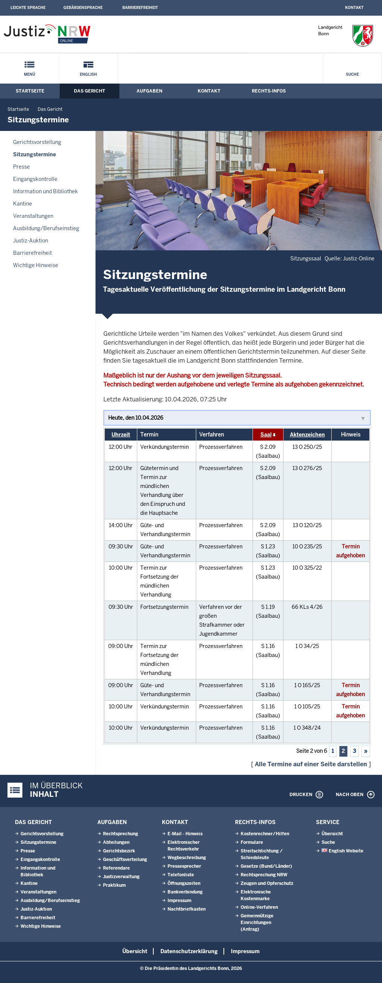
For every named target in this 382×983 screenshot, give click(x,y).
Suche (352, 74)
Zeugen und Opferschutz (267, 883)
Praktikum (114, 885)
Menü (29, 74)
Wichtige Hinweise (35, 265)
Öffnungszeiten (183, 883)
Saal (266, 434)
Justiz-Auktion (30, 240)
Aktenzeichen (307, 434)
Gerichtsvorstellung (37, 142)
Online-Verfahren (259, 907)
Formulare (252, 842)
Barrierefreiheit (140, 7)
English (88, 74)
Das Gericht (89, 91)
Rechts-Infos (269, 91)
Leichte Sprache (28, 7)
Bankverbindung (185, 892)
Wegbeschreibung (186, 858)
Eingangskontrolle (35, 179)
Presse (21, 166)
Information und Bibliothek (45, 191)
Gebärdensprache (83, 7)
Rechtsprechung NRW (264, 875)
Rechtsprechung (120, 834)
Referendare (116, 868)
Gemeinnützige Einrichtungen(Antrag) (257, 922)
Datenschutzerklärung (189, 951)
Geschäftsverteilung (125, 860)
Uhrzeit (121, 434)
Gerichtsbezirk (119, 851)
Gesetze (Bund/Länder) (266, 866)
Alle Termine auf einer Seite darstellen (311, 764)
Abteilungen (116, 842)
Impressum (179, 901)
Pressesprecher (184, 866)
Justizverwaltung (121, 877)
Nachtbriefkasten (186, 909)
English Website (342, 851)
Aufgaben (149, 91)
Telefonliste (180, 875)
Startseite (30, 91)
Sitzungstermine (34, 154)
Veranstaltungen (33, 216)
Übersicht (332, 834)
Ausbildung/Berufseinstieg (46, 228)
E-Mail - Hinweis (185, 834)
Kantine (22, 203)
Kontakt (354, 7)
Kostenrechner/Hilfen (265, 834)
